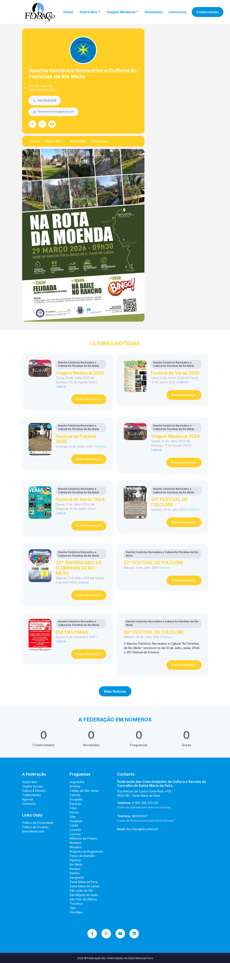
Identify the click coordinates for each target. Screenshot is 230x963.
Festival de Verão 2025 (175, 373)
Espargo (75, 803)
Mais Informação (89, 399)
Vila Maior (76, 912)
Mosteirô (76, 842)
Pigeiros (75, 860)
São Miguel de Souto (84, 895)
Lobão (74, 825)
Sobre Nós (29, 782)
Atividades (154, 12)
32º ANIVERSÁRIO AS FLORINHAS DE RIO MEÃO (78, 568)
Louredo (75, 829)
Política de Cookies (35, 827)
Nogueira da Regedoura (86, 851)
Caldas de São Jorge (84, 790)
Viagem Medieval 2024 (175, 436)
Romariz (75, 869)
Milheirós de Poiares (84, 838)
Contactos (178, 12)
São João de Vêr (81, 890)
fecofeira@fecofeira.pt (142, 829)
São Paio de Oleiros (83, 899)
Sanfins (75, 873)
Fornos (74, 812)
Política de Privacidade (38, 822)
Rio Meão (76, 864)
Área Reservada (33, 831)
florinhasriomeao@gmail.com (53, 111)
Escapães (76, 799)
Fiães (73, 808)
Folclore (100, 446)
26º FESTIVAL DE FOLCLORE (154, 632)
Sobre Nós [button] (88, 12)
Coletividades (207, 12)
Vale (73, 908)
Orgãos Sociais (32, 786)
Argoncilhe (77, 782)
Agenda (27, 799)
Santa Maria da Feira (83, 882)
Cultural (61, 386)
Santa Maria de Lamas (84, 886)
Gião (73, 816)
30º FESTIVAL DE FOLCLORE (169, 502)
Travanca (76, 903)
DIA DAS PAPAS (72, 632)
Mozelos (75, 847)
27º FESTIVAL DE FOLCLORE (154, 562)
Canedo (75, 795)
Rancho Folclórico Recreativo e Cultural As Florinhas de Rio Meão (83, 73)
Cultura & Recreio (34, 790)
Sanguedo (77, 877)
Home (68, 12)
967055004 (44, 101)
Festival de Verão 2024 (80, 499)
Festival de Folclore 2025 (76, 439)
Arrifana (75, 786)
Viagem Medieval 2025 (80, 373)
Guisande (76, 821)
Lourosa (75, 834)
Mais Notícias (115, 691)
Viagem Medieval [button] (121, 12)
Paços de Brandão (82, 856)
